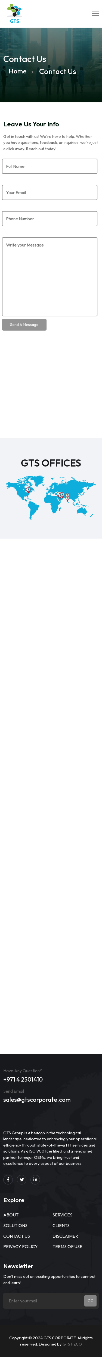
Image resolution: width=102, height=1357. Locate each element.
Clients (61, 1225)
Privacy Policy (20, 1246)
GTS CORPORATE (60, 1337)
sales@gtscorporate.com (37, 1099)
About (10, 1215)
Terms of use (67, 1246)
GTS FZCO (72, 1344)
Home (17, 71)
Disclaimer (65, 1236)
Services (62, 1215)
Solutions (15, 1225)
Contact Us (16, 1236)
